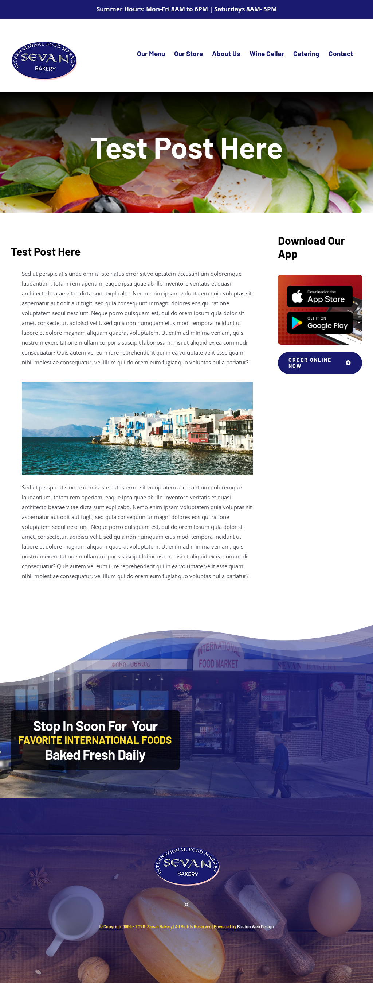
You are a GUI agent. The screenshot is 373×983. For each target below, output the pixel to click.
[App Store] (320, 288)
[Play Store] (320, 314)
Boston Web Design (255, 926)
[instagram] (186, 904)
